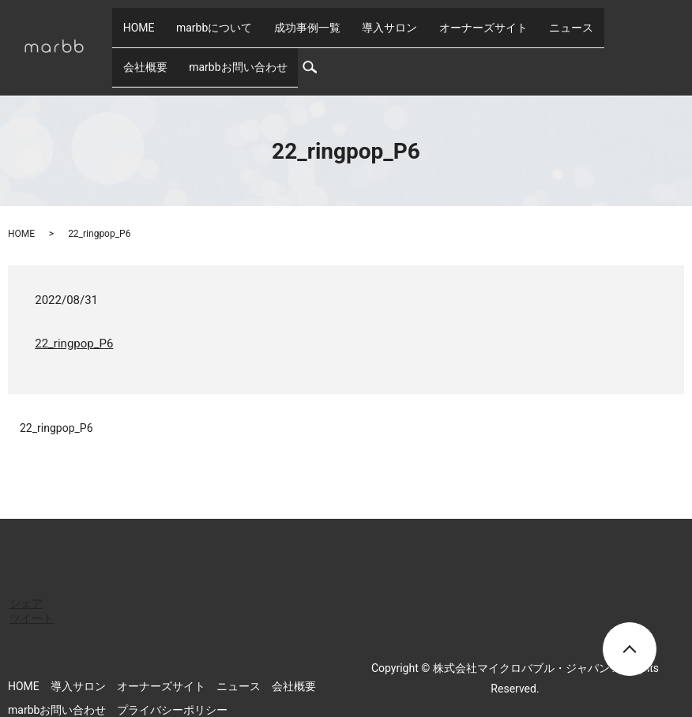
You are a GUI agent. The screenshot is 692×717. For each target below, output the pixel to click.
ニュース (513, 20)
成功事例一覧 (280, 20)
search (242, 45)
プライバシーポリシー (172, 683)
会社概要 (568, 20)
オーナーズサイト (435, 20)
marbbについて (198, 20)
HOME (133, 20)
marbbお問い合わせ (167, 45)
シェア (26, 576)
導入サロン (352, 20)
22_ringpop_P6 (74, 317)
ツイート (31, 591)
